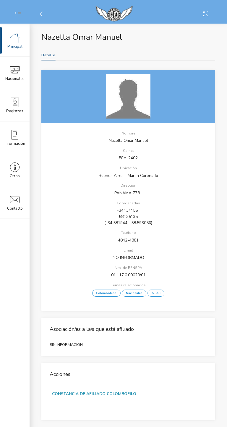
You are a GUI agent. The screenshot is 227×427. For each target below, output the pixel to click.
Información (15, 137)
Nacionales (15, 72)
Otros (15, 170)
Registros (14, 105)
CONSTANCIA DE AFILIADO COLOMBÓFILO (94, 394)
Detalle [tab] (48, 55)
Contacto (15, 202)
